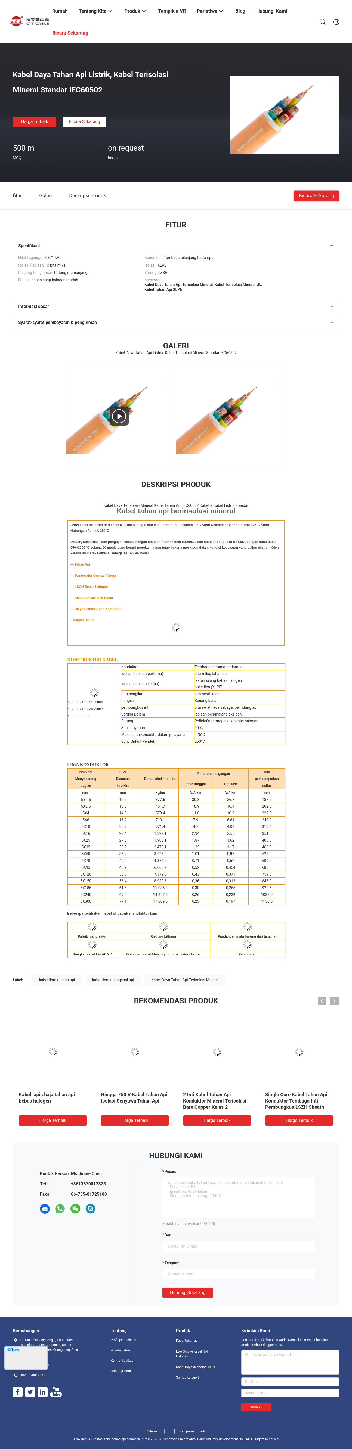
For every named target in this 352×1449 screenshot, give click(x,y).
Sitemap (153, 1431)
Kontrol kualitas (122, 1361)
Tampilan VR (172, 11)
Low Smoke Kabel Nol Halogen (192, 1354)
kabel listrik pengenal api (113, 980)
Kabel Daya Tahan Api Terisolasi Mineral (185, 980)
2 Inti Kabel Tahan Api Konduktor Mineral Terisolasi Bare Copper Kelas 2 (214, 1101)
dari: (168, 1235)
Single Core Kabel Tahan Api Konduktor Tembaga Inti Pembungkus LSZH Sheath (296, 1101)
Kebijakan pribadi (192, 1431)
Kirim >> (256, 1407)
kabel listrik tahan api (57, 980)
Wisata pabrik (121, 1350)
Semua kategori (187, 1377)
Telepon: (172, 1263)
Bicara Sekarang (84, 121)
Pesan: (170, 1171)
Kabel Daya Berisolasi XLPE (196, 1367)
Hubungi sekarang (187, 1292)
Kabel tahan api (187, 1340)
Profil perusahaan (123, 1340)
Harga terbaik (34, 121)
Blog (240, 11)
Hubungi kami (121, 1371)
